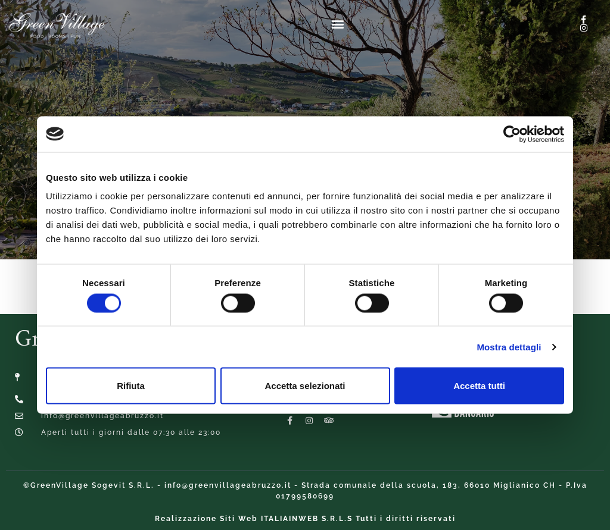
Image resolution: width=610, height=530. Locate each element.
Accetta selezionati (304, 386)
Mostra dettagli (509, 346)
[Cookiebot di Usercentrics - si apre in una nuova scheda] (512, 134)
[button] (337, 23)
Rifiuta (131, 386)
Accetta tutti (479, 386)
